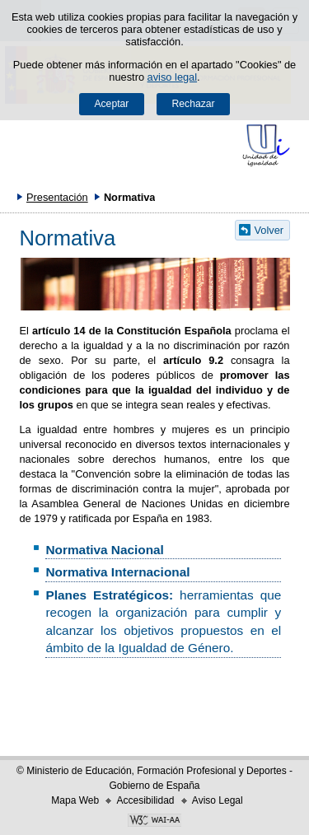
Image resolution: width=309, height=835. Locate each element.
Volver (269, 230)
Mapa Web (75, 800)
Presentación (57, 197)
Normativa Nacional (104, 550)
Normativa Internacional (117, 572)
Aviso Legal (217, 800)
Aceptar (111, 104)
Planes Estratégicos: (112, 595)
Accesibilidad (145, 800)
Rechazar (193, 104)
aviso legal (172, 77)
